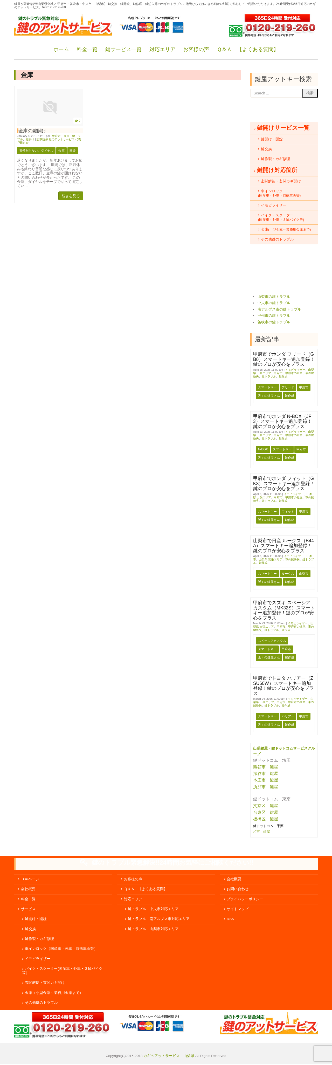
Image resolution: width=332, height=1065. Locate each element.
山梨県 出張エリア (270, 559)
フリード (288, 387)
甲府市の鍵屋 (293, 373)
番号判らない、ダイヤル (36, 151)
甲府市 (56, 136)
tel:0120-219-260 (54, 7)
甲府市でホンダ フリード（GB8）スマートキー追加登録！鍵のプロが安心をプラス (284, 359)
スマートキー (267, 387)
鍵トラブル (269, 376)
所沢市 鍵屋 (266, 787)
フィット (288, 511)
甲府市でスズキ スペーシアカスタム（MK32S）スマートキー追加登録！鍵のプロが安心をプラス (284, 610)
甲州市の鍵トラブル (274, 316)
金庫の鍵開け (32, 130)
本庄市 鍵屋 (265, 780)
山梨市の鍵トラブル (274, 297)
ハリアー (288, 716)
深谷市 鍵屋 (265, 773)
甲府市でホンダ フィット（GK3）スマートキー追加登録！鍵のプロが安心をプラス (284, 483)
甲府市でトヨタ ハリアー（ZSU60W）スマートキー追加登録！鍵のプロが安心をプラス (283, 686)
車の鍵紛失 (292, 559)
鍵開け (30, 139)
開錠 (73, 151)
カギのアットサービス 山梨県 (169, 1056)
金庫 (66, 136)
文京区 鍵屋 (265, 805)
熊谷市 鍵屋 (265, 767)
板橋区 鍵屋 (265, 819)
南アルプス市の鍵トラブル (279, 309)
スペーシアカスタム (272, 641)
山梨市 (303, 573)
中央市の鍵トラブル (274, 303)
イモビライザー (295, 369)
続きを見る (71, 196)
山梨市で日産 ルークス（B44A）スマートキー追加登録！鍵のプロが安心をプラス (283, 545)
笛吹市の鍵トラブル (274, 322)
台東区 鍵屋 (265, 812)
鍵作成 (283, 376)
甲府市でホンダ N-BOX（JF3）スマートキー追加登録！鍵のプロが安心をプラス (282, 421)
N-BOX (263, 449)
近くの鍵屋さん (269, 395)
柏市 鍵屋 (262, 832)
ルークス (288, 573)
